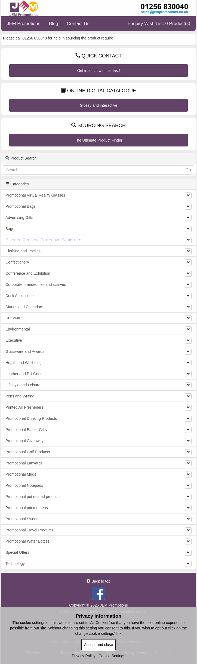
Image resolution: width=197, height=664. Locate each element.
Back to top (98, 581)
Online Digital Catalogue (98, 90)
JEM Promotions (23, 23)
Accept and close (98, 644)
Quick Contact (98, 56)
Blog (53, 23)
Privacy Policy (84, 656)
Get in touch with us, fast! (98, 70)
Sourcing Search (98, 125)
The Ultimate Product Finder (98, 140)
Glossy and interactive (98, 105)
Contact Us (78, 23)
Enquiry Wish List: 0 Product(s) (159, 23)
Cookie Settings (111, 656)
